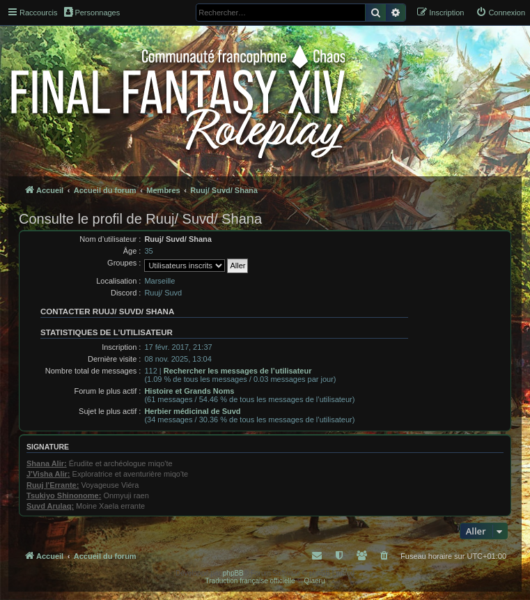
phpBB (233, 573)
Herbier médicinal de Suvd (192, 411)
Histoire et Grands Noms (189, 391)
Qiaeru (314, 581)
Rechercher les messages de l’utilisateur (238, 371)
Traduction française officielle (250, 581)
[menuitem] (500, 12)
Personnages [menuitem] (92, 12)
